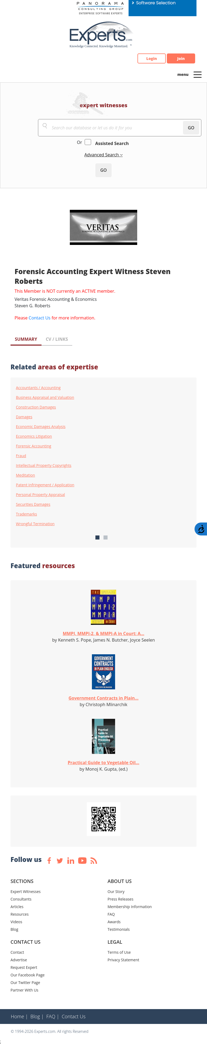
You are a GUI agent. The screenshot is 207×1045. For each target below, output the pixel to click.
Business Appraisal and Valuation (45, 397)
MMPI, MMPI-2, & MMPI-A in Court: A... (103, 633)
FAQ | (52, 1016)
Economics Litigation (34, 436)
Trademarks (26, 514)
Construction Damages (36, 407)
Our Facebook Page (27, 974)
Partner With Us (24, 990)
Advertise (19, 959)
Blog (14, 929)
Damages (24, 417)
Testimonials (119, 929)
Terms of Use (119, 952)
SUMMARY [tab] (26, 339)
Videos (16, 921)
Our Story (116, 891)
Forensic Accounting (33, 446)
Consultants (21, 899)
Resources (20, 914)
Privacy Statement (123, 959)
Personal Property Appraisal (40, 495)
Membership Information (130, 906)
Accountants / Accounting (38, 388)
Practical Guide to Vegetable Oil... (103, 763)
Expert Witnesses (26, 891)
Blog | (37, 1016)
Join (181, 58)
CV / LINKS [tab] (57, 339)
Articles (17, 906)
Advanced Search (102, 155)
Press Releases (120, 899)
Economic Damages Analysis (40, 426)
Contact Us (39, 318)
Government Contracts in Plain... (103, 698)
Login (151, 58)
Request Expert (24, 967)
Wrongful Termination (35, 524)
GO (191, 128)
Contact (17, 952)
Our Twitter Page (25, 982)
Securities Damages (33, 504)
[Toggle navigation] (198, 74)
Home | (19, 1016)
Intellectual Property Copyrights (43, 465)
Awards (114, 921)
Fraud (21, 456)
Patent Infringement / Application (45, 485)
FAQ (111, 914)
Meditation (25, 475)
